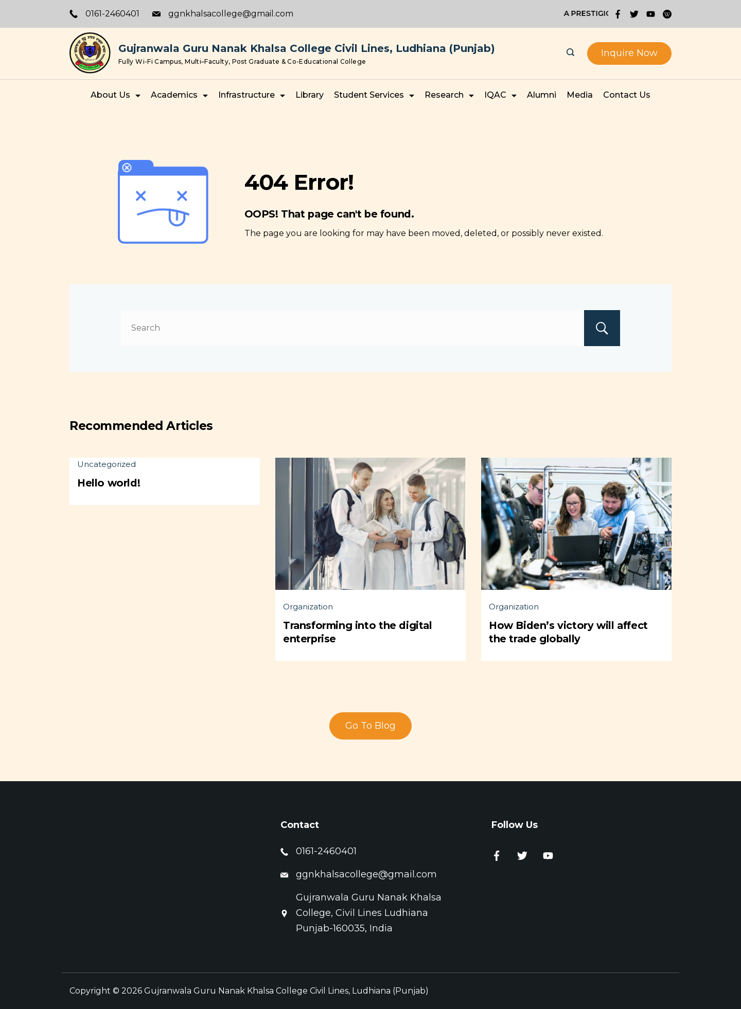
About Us (115, 95)
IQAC (500, 95)
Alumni (541, 95)
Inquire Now (629, 53)
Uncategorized (106, 464)
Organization (308, 606)
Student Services (374, 95)
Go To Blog (370, 725)
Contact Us (626, 95)
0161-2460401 (112, 14)
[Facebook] (617, 14)
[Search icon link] (572, 53)
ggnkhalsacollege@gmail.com (230, 14)
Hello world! (108, 483)
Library (309, 95)
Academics (179, 95)
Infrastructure (251, 95)
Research (449, 95)
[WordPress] (667, 14)
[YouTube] (650, 14)
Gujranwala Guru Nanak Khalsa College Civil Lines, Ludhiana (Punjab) (306, 48)
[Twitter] (634, 14)
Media (580, 95)
